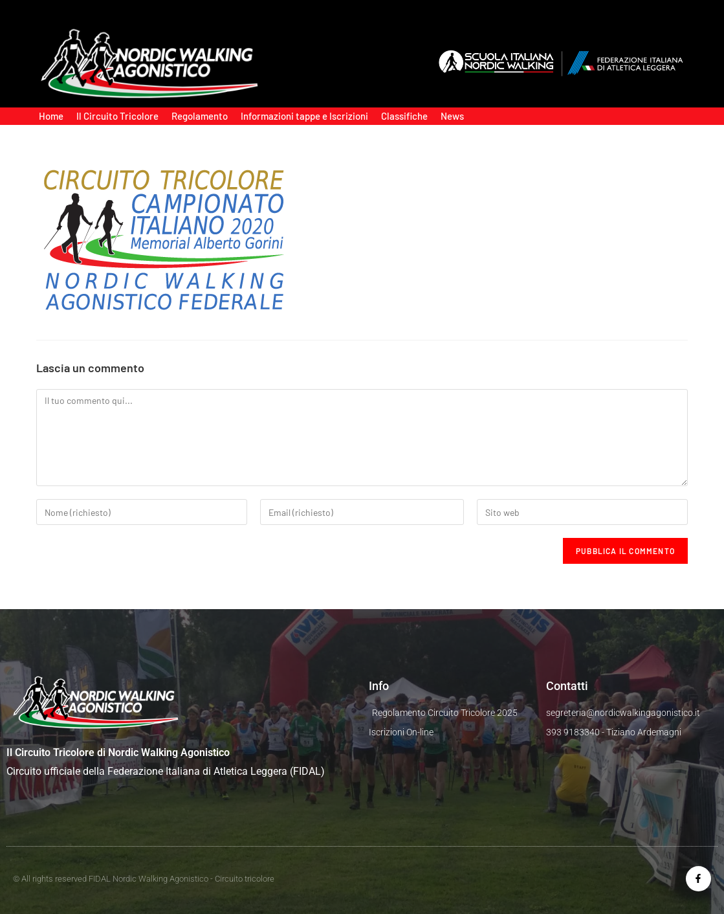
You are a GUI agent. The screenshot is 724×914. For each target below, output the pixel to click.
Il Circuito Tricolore (117, 116)
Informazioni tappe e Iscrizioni (304, 116)
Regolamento (199, 116)
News (452, 116)
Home (51, 116)
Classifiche (404, 116)
